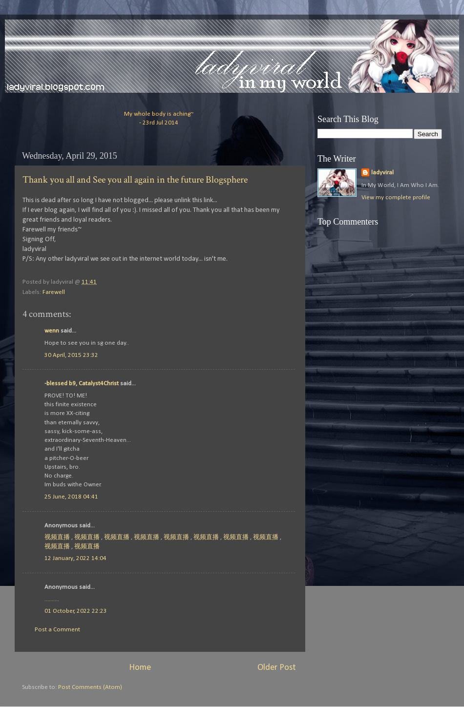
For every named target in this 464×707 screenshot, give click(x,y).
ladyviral (382, 172)
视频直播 (57, 537)
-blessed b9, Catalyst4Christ (81, 383)
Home (140, 667)
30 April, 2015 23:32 (71, 355)
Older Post (276, 667)
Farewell (53, 292)
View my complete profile (395, 197)
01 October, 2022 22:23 (75, 611)
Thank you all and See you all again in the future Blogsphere (135, 179)
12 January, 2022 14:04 (75, 558)
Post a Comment (57, 629)
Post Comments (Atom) (90, 687)
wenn (51, 331)
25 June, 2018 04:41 (71, 497)
